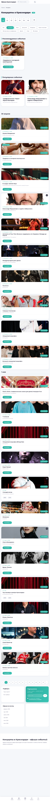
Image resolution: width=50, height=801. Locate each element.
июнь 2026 (6, 722)
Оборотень (6, 646)
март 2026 (6, 713)
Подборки (31, 799)
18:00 (5, 499)
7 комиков (6, 418)
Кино (25, 799)
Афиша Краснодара (8, 2)
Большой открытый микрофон (12, 363)
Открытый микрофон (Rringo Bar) (13, 443)
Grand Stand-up (7, 644)
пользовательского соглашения (35, 701)
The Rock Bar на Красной (9, 314)
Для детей (25, 27)
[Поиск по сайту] (23, 2)
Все (3, 27)
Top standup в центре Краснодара (13, 594)
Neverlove (6, 287)
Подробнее (7, 140)
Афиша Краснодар (7, 162)
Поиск (38, 799)
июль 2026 (6, 725)
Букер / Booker (7, 569)
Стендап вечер (7, 494)
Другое (33, 31)
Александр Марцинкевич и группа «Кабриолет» (18, 210)
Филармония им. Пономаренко (10, 239)
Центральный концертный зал (10, 212)
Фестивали (5, 34)
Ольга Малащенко (8, 544)
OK (45, 697)
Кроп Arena (6, 470)
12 (43, 684)
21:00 (10, 499)
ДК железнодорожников (9, 137)
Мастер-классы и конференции (21, 31)
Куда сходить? (7, 693)
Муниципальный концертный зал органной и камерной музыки (16, 187)
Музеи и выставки (7, 31)
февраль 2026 (7, 711)
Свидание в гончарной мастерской (14, 160)
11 (39, 684)
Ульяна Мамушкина (9, 135)
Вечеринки (33, 27)
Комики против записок (10, 669)
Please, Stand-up (8, 619)
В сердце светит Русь (10, 185)
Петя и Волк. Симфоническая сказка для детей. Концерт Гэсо (22, 393)
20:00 (5, 599)
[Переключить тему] (31, 2)
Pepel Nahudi (7, 469)
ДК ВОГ (5, 520)
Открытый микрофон (10, 338)
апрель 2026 (6, 716)
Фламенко (6, 519)
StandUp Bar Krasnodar (8, 365)
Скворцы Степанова (9, 312)
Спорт (40, 31)
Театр (17, 27)
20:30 (10, 599)
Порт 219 (6, 289)
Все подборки (7, 696)
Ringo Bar (6, 339)
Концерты (10, 27)
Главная (3, 7)
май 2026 (6, 719)
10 (36, 684)
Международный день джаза (12, 262)
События (18, 799)
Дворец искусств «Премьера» (10, 264)
